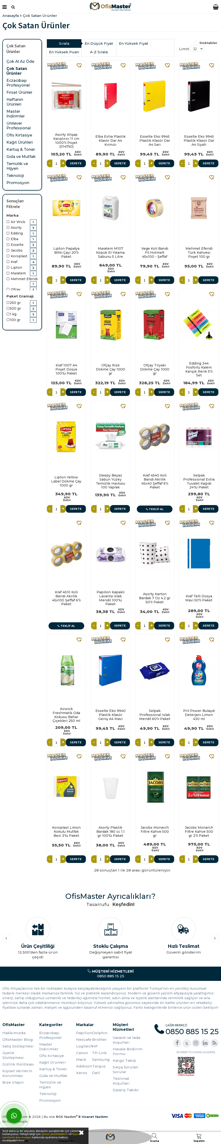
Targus (99, 1066)
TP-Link (99, 1053)
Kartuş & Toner (20, 149)
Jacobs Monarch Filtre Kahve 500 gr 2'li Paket (199, 831)
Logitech (84, 1046)
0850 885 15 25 (110, 973)
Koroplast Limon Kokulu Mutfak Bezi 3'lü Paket (66, 831)
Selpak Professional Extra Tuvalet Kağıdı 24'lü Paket (199, 481)
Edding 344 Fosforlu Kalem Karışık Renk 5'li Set (198, 369)
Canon (82, 1053)
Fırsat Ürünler (19, 92)
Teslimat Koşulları (121, 1081)
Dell (96, 1073)
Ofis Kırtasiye (19, 135)
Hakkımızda (13, 1033)
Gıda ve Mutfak (21, 156)
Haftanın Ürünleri (14, 102)
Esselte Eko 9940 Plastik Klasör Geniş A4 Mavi (110, 715)
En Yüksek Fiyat (133, 43)
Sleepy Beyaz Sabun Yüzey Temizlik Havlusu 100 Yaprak (110, 481)
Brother (99, 1039)
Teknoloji (15, 175)
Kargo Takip (124, 1060)
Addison (84, 1066)
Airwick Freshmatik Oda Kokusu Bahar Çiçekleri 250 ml (66, 715)
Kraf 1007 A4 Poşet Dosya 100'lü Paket (66, 369)
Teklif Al (154, 509)
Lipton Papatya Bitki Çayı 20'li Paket (66, 252)
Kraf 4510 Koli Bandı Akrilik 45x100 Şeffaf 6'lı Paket (66, 598)
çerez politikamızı (54, 1134)
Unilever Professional (18, 125)
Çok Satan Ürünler (16, 71)
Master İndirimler (15, 113)
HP (95, 1046)
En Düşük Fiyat (99, 43)
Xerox (81, 1073)
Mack (81, 1059)
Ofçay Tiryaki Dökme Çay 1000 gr (154, 369)
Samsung (100, 1059)
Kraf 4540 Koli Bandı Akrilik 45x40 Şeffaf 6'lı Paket (154, 481)
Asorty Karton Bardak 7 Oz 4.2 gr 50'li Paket (154, 598)
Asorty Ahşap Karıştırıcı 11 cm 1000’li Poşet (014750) (66, 140)
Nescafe (83, 1039)
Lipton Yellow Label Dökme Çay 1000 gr (66, 481)
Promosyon (17, 182)
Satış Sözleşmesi (18, 1046)
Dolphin (99, 1033)
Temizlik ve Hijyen (17, 166)
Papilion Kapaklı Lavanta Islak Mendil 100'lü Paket (110, 598)
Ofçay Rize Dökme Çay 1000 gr (110, 369)
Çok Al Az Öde (20, 61)
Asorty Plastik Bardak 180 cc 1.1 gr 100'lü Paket (110, 831)
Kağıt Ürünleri (19, 142)
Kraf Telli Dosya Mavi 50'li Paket (198, 598)
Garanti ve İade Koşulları (127, 1040)
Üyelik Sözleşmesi (13, 1055)
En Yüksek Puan (64, 52)
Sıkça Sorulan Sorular (125, 1069)
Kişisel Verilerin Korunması (17, 1073)
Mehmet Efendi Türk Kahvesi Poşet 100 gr (199, 252)
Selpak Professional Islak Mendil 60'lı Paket (154, 715)
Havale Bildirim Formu (127, 1051)
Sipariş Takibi (126, 1090)
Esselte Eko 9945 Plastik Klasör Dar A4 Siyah (199, 140)
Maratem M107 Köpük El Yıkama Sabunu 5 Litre (110, 252)
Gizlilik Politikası (18, 1064)
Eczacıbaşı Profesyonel (18, 83)
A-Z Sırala (99, 52)
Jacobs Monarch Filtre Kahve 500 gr (155, 831)
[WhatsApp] (14, 1115)
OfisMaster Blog (17, 1039)
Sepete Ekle (76, 164)
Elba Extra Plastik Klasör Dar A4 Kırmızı (110, 140)
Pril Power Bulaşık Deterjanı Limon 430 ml (199, 715)
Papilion (84, 1033)
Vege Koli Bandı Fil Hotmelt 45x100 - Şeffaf (154, 252)
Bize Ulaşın (13, 1082)
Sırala (64, 43)
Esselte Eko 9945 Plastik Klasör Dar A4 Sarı (154, 140)
